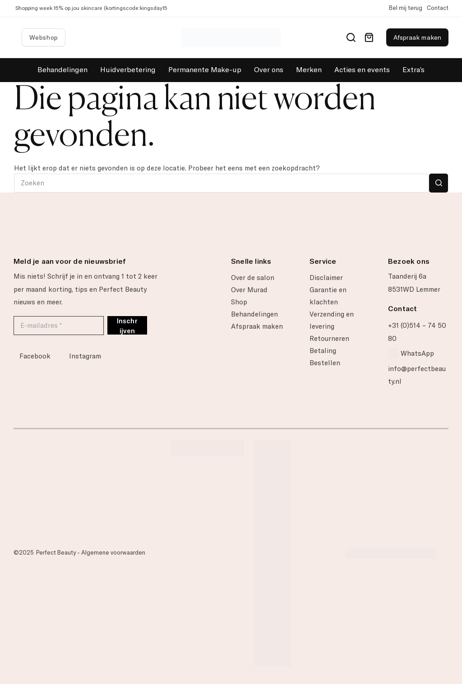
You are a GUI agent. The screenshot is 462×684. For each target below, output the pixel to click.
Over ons (268, 69)
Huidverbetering (128, 69)
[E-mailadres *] (59, 325)
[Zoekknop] (438, 183)
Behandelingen (62, 69)
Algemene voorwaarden (113, 552)
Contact (437, 8)
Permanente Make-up (204, 69)
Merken (309, 69)
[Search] (351, 37)
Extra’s (413, 69)
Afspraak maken (417, 37)
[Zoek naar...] (222, 183)
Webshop (43, 37)
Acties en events (362, 69)
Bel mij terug (405, 8)
